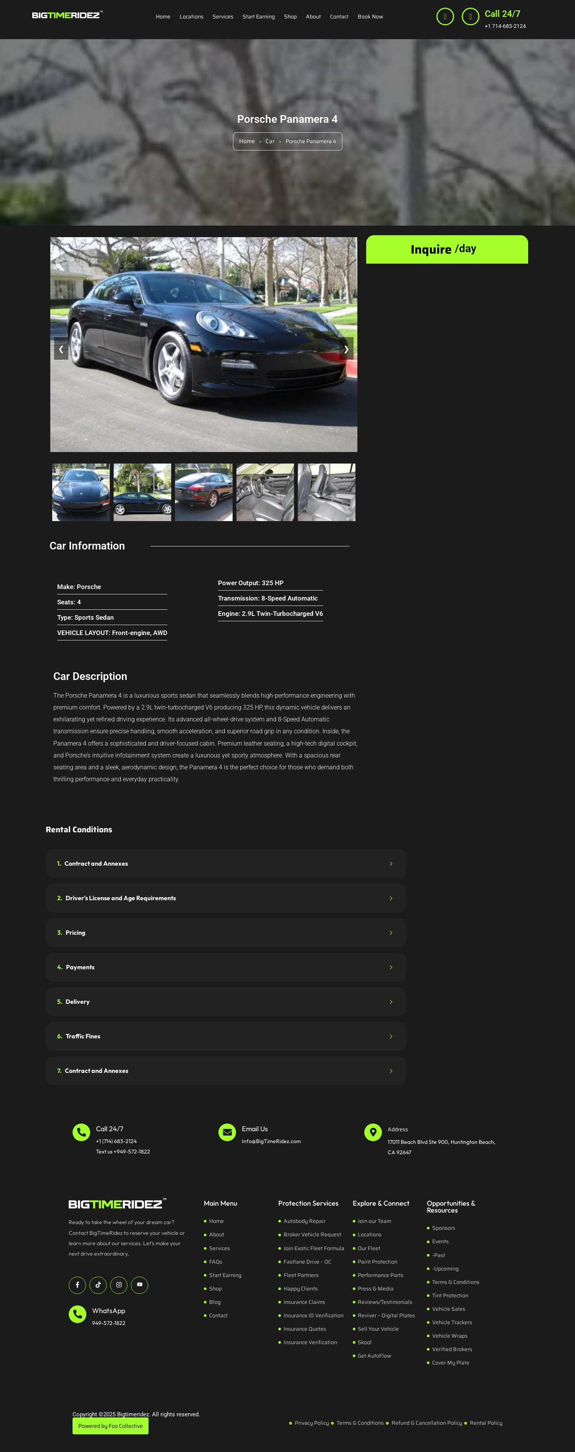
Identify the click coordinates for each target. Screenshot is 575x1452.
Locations (191, 16)
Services (223, 16)
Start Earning (259, 16)
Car (270, 141)
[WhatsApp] (77, 1314)
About (313, 16)
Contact (339, 16)
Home (163, 16)
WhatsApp (108, 1310)
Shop (290, 16)
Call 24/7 (502, 14)
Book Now (370, 16)
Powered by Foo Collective (110, 1426)
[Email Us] (227, 1132)
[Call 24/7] (470, 16)
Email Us (255, 1128)
